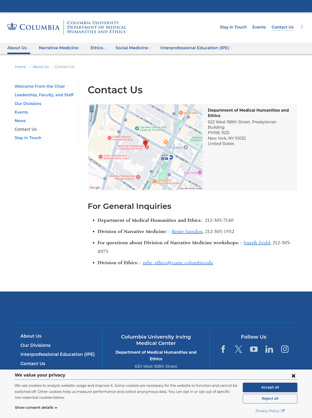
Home (19, 67)
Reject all (270, 398)
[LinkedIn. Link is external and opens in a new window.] (269, 349)
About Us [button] (18, 48)
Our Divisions (27, 104)
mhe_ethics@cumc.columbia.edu (178, 263)
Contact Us (283, 27)
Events (260, 27)
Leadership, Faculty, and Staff (42, 95)
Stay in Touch (236, 27)
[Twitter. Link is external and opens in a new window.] (238, 349)
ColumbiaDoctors (226, 307)
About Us (38, 67)
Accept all (270, 387)
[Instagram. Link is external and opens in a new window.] (285, 349)
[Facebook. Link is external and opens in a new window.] (223, 349)
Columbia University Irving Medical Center (156, 5)
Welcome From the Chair (37, 86)
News (20, 121)
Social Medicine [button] (127, 48)
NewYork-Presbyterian (156, 310)
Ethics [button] (94, 48)
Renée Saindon (187, 231)
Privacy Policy (270, 411)
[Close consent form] (293, 375)
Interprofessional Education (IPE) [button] (187, 48)
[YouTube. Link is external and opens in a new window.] (254, 349)
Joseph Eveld (257, 243)
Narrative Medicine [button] (57, 48)
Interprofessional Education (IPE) (55, 354)
